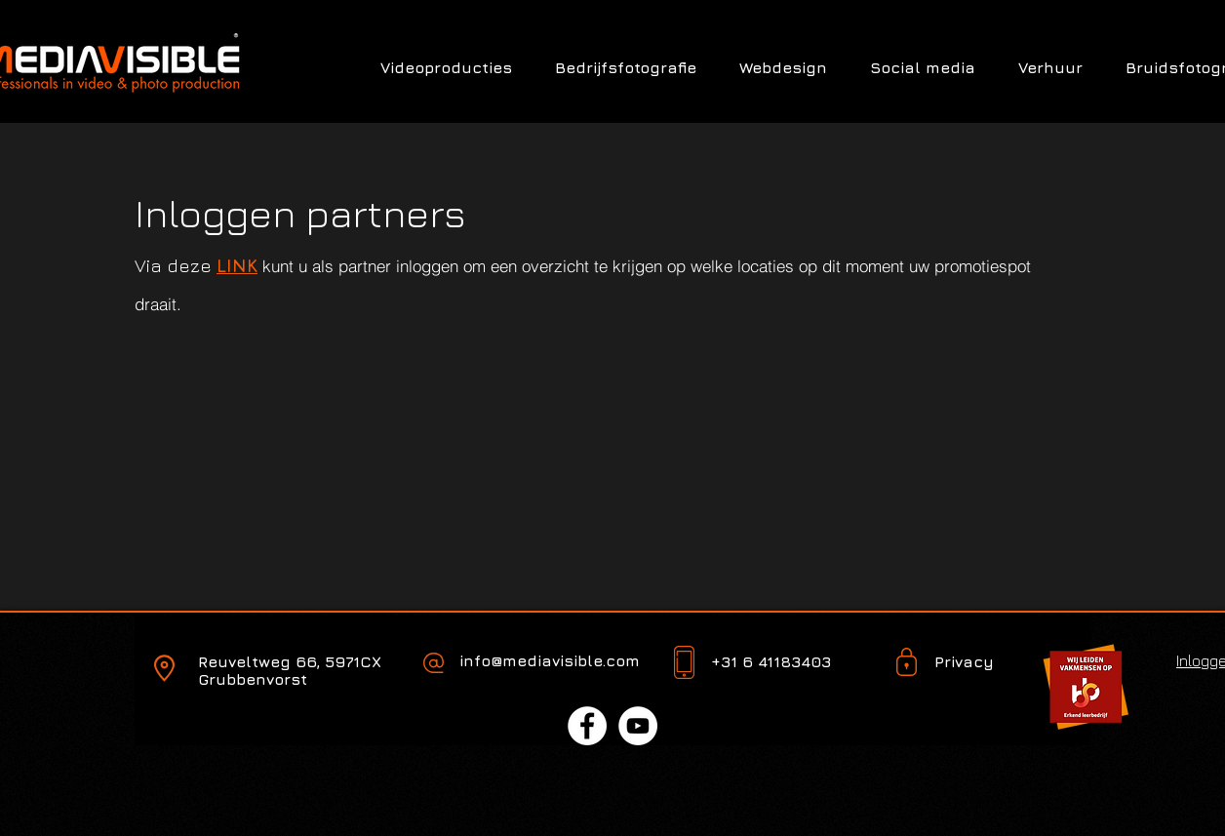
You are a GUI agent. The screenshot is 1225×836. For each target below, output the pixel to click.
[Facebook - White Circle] (587, 725)
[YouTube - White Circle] (637, 725)
